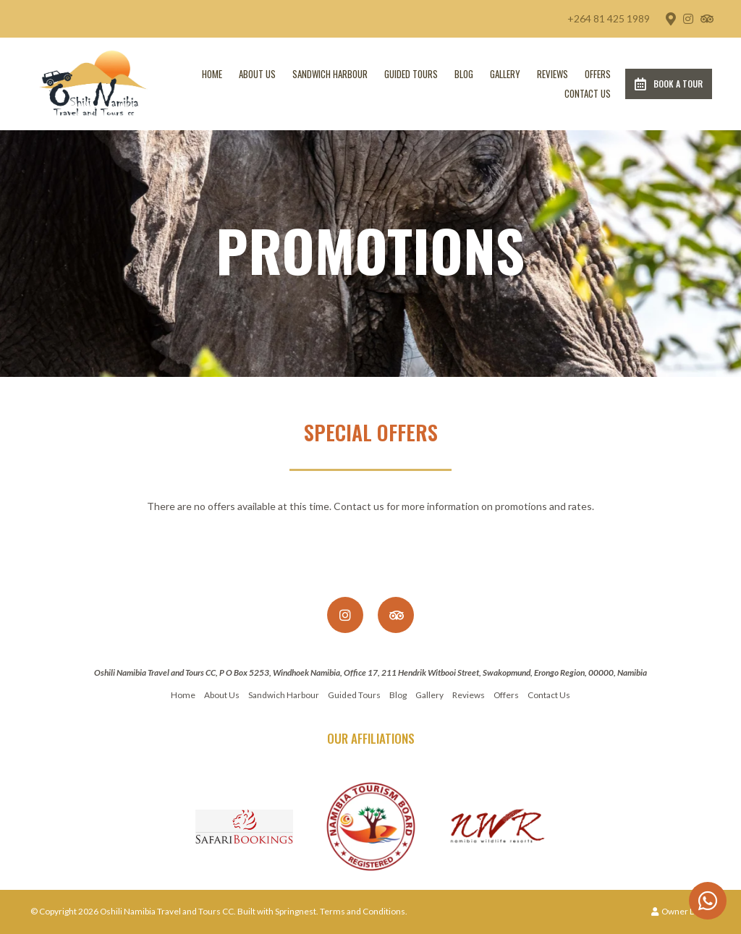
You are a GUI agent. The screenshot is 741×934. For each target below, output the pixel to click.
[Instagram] (688, 19)
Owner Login (681, 911)
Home (212, 74)
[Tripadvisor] (706, 19)
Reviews (552, 74)
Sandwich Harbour (330, 74)
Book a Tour (669, 83)
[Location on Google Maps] (670, 18)
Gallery (505, 74)
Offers (598, 74)
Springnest (295, 911)
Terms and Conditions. (363, 911)
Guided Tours (411, 74)
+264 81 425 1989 (608, 19)
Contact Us (587, 93)
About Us (257, 74)
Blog (463, 74)
